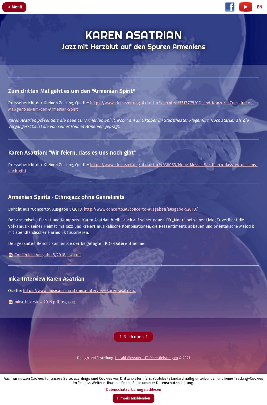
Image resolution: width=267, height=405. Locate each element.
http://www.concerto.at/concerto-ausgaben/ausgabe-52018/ (141, 209)
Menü (17, 7)
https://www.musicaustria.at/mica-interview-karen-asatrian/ (79, 290)
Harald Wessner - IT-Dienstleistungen (146, 358)
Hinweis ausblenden (133, 398)
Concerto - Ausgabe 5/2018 (48, 254)
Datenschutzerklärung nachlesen (133, 389)
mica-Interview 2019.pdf (45, 302)
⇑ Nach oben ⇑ (133, 336)
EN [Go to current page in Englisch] (259, 7)
